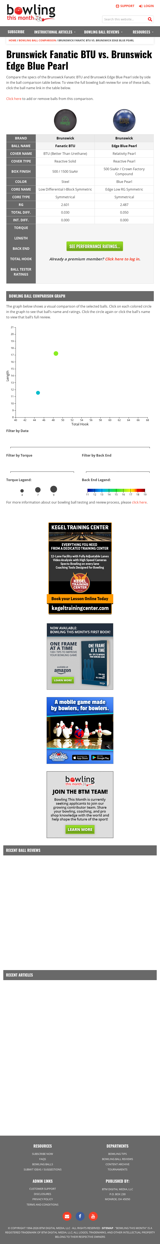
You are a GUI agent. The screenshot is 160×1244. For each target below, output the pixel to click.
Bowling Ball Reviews (117, 1159)
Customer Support (42, 1189)
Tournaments (117, 1169)
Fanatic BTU (65, 146)
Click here (13, 98)
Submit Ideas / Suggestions (43, 1169)
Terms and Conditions (42, 1204)
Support (125, 6)
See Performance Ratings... (94, 246)
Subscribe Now (42, 1154)
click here (139, 502)
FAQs (42, 1159)
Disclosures (42, 1194)
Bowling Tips (117, 1154)
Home (12, 40)
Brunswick (65, 138)
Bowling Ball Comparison (37, 40)
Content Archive (117, 1164)
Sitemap (107, 1228)
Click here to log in (122, 258)
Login (146, 5)
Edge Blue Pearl (124, 146)
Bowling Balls (42, 1164)
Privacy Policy (42, 1199)
